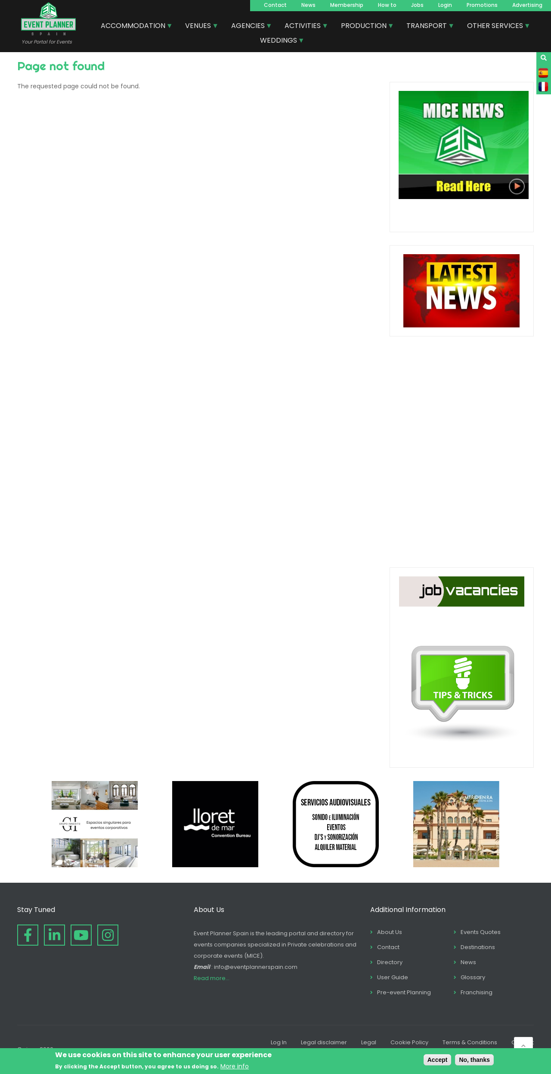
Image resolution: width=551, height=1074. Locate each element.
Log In (279, 1042)
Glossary (473, 977)
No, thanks (474, 1059)
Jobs (417, 5)
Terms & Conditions (470, 1042)
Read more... (211, 978)
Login (445, 5)
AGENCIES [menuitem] (248, 27)
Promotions (482, 5)
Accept (437, 1059)
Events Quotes (481, 932)
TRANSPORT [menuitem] (427, 27)
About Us (389, 932)
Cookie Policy (409, 1042)
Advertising (527, 5)
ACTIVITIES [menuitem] (303, 27)
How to (387, 5)
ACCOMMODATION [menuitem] (133, 27)
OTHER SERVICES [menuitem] (495, 27)
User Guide (392, 977)
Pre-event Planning (404, 992)
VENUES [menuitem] (198, 27)
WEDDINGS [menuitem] (279, 41)
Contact (275, 5)
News (308, 5)
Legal (368, 1042)
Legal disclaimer (324, 1042)
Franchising (476, 992)
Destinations (478, 947)
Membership (346, 5)
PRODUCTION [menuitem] (364, 27)
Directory (389, 962)
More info (234, 1066)
